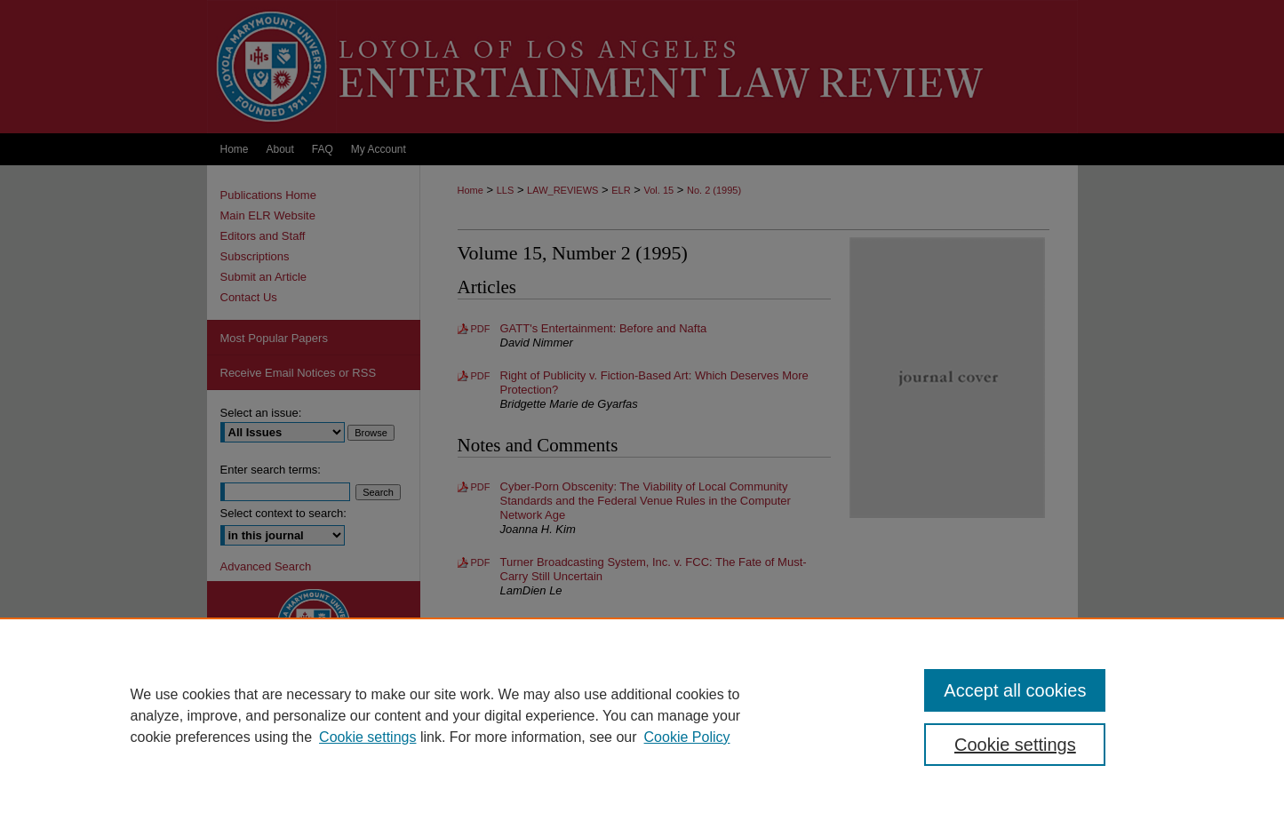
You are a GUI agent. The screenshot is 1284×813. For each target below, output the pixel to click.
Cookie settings (367, 737)
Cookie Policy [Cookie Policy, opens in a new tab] (687, 737)
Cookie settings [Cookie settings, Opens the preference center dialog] (1015, 744)
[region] (642, 715)
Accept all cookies (1015, 690)
